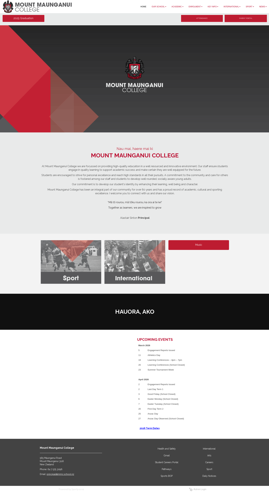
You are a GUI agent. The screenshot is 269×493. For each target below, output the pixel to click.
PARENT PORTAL (245, 18)
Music (198, 244)
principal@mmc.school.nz (60, 474)
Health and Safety (167, 448)
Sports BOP (167, 476)
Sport (209, 469)
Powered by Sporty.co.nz (71, 489)
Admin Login (197, 489)
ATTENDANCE (201, 18)
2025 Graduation (23, 18)
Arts (209, 455)
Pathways (167, 469)
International (209, 448)
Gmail (167, 455)
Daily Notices (209, 476)
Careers (209, 462)
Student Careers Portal (166, 462)
